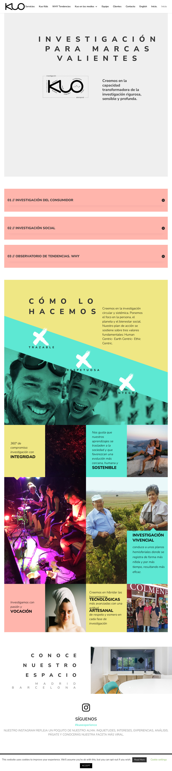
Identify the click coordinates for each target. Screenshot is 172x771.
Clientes (117, 6)
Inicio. (154, 6)
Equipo (105, 6)
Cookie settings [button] (159, 759)
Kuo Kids (43, 6)
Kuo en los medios (84, 6)
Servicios (30, 6)
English (143, 6)
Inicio (164, 6)
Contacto (130, 6)
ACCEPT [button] (86, 765)
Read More (139, 759)
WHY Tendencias (61, 6)
